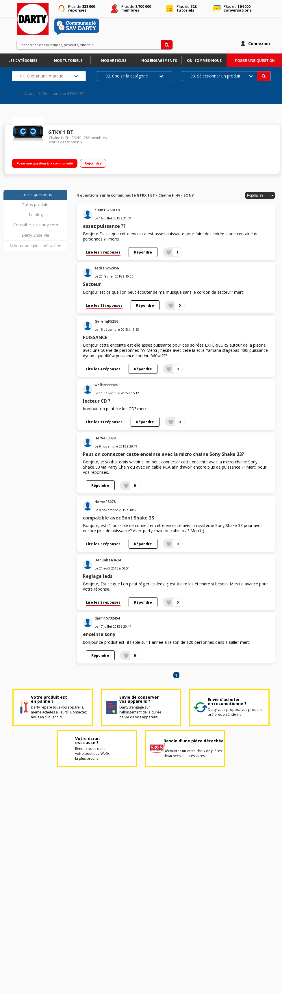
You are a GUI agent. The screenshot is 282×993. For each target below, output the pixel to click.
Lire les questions (35, 194)
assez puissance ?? (104, 226)
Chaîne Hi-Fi (58, 138)
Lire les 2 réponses (103, 602)
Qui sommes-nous (204, 60)
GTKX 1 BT (60, 132)
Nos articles (113, 60)
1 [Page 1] (176, 675)
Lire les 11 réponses (104, 421)
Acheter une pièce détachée (35, 245)
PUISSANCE (95, 337)
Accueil (30, 93)
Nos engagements (159, 60)
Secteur (92, 284)
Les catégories (22, 60)
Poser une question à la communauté (44, 163)
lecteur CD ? (96, 401)
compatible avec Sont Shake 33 (118, 518)
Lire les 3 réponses (103, 252)
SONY (76, 138)
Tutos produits (35, 204)
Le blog (36, 214)
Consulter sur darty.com (35, 225)
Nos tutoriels (68, 60)
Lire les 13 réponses (104, 305)
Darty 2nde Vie (35, 235)
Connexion (259, 43)
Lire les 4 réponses (103, 369)
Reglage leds (97, 576)
